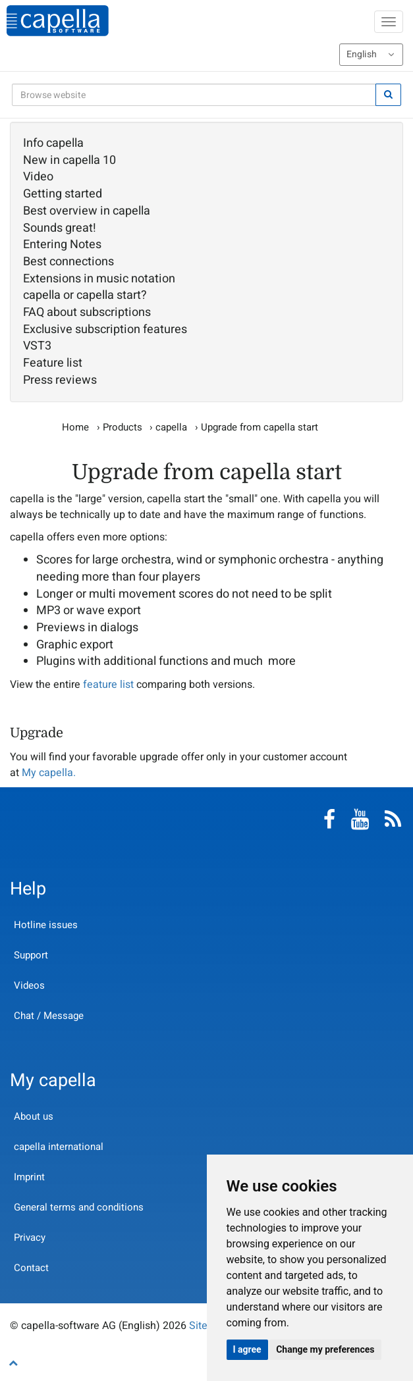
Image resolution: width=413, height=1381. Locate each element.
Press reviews (60, 380)
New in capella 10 (69, 160)
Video (38, 177)
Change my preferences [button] (325, 1349)
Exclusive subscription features (105, 329)
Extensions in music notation (99, 279)
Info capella (53, 143)
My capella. (49, 773)
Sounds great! (59, 228)
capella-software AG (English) (58, 20)
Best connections (68, 262)
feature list (108, 684)
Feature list (52, 363)
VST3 (37, 346)
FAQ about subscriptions (87, 312)
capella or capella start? (85, 295)
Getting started (62, 194)
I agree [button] (247, 1349)
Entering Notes (62, 244)
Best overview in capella (86, 211)
